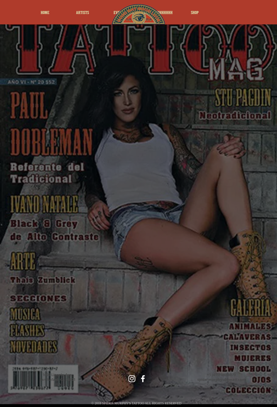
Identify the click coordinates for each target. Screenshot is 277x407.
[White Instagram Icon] (132, 378)
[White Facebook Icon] (143, 378)
